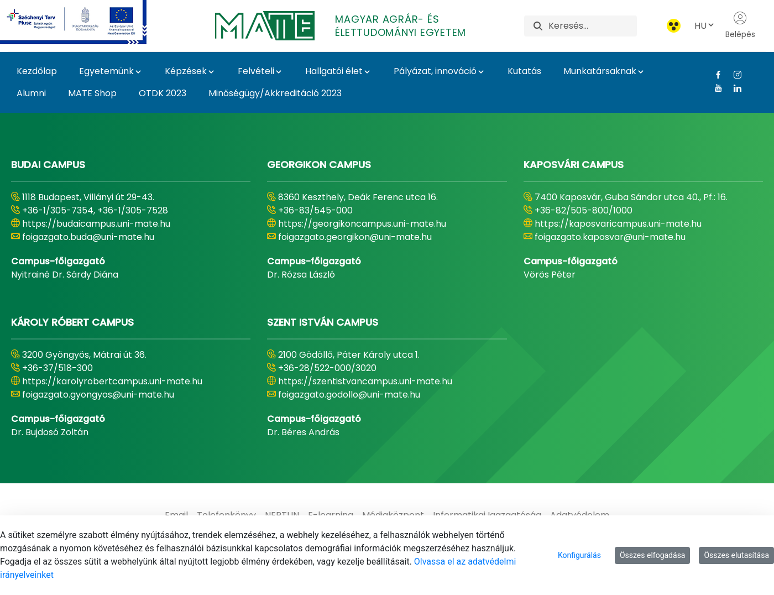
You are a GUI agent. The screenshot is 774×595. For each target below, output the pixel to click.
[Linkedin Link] (733, 87)
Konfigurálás (579, 555)
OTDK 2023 (162, 93)
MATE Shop (92, 93)
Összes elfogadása (653, 555)
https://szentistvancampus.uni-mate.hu (365, 381)
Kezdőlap (37, 71)
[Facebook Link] (714, 74)
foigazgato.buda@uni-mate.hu (88, 237)
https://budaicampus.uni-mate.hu (96, 223)
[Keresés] (592, 25)
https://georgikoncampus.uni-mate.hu (362, 223)
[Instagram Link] (733, 74)
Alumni (31, 93)
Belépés (740, 25)
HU (704, 25)
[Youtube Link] (714, 87)
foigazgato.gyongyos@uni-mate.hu (98, 394)
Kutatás (524, 71)
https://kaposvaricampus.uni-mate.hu (618, 223)
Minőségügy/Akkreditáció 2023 (275, 93)
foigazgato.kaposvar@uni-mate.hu (610, 237)
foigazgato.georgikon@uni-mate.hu (355, 237)
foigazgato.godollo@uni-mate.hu (349, 394)
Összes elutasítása (736, 555)
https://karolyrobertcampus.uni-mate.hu (112, 381)
